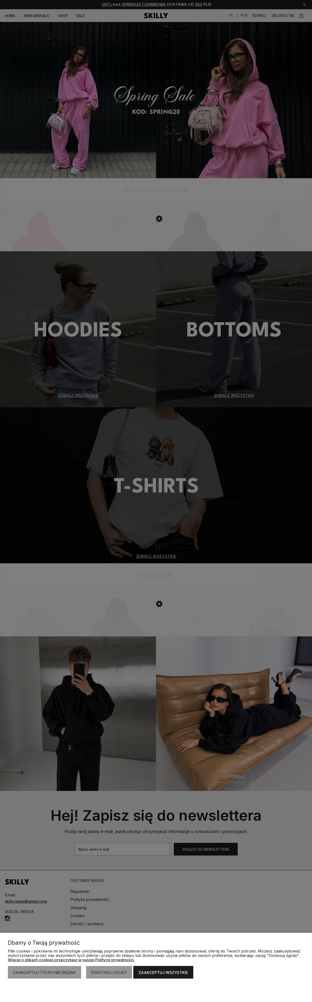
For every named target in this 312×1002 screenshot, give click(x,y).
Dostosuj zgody (109, 972)
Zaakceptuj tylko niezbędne (44, 972)
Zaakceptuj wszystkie (163, 972)
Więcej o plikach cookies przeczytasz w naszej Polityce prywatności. (71, 959)
